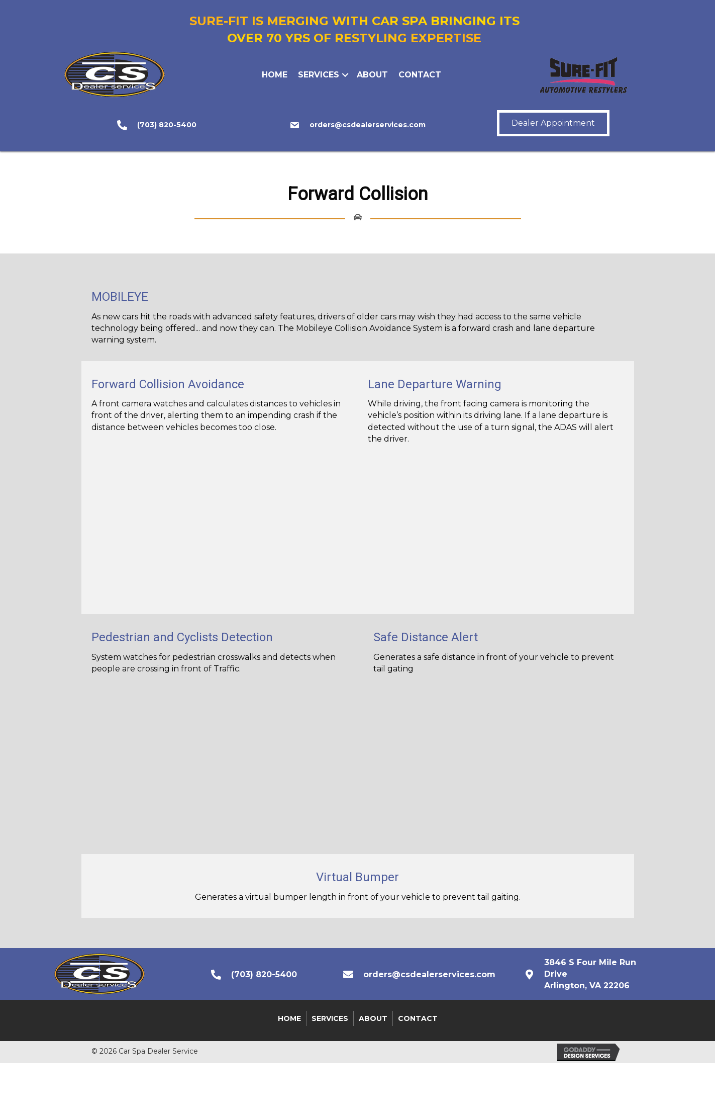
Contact (419, 74)
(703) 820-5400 (166, 124)
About (372, 74)
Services (318, 74)
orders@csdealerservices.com (368, 124)
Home (274, 74)
